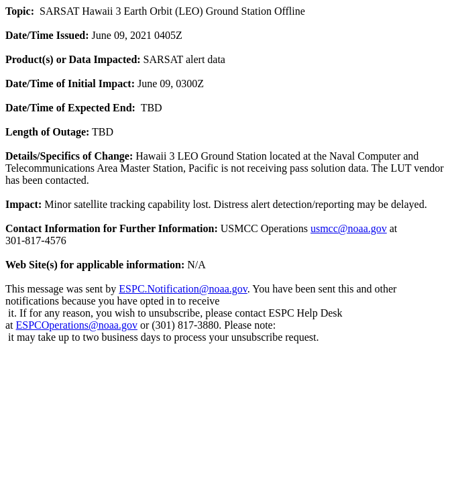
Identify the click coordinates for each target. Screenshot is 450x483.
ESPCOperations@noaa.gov (76, 325)
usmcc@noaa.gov (349, 228)
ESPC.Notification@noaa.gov (183, 288)
